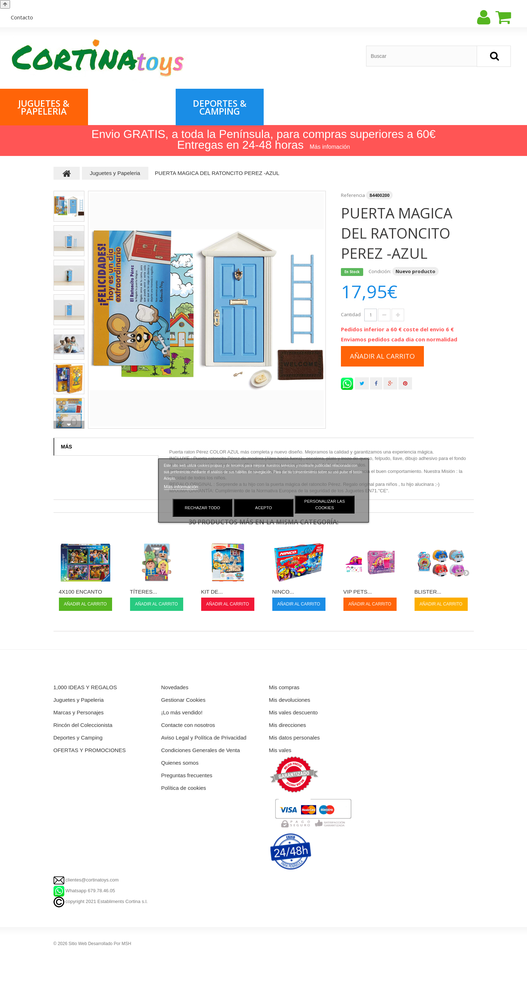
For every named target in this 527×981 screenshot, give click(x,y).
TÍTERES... (143, 592)
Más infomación (330, 147)
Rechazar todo (202, 508)
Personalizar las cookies (324, 504)
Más (66, 447)
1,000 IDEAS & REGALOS (395, 107)
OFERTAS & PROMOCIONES (307, 107)
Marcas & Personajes (131, 107)
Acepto (263, 508)
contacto (22, 17)
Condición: (380, 271)
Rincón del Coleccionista (483, 107)
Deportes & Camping (219, 107)
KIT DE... (212, 592)
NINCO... (283, 592)
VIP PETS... (357, 592)
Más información (181, 486)
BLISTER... (428, 592)
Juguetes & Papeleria (43, 107)
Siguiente (69, 425)
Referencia (353, 195)
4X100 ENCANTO (80, 592)
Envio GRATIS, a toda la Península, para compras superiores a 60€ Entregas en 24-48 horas (263, 139)
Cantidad (351, 314)
